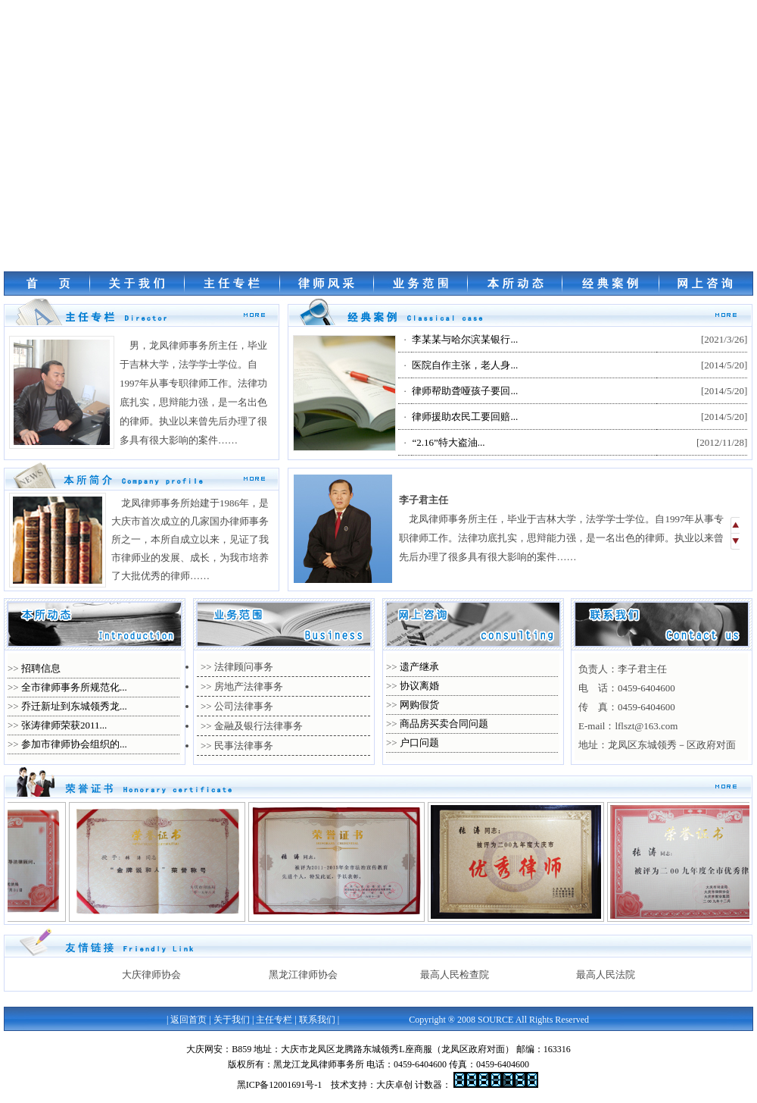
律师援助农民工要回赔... (465, 416)
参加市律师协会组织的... (74, 744)
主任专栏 (274, 1019)
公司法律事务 (243, 706)
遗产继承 (419, 666)
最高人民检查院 (454, 974)
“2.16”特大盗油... (448, 442)
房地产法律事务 (248, 686)
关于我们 (231, 1019)
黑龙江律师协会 (303, 974)
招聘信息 (41, 668)
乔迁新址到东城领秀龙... (74, 706)
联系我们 (317, 1019)
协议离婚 (419, 685)
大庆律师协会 (151, 974)
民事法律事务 (243, 745)
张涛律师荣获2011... (64, 725)
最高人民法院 (605, 974)
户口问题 (419, 742)
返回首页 (188, 1019)
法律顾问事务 (243, 666)
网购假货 (419, 704)
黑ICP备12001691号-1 (279, 1084)
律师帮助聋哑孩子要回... (465, 390)
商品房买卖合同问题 (444, 723)
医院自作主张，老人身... (465, 365)
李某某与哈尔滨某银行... (465, 339)
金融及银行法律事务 (258, 726)
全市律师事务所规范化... (74, 687)
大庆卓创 (394, 1084)
